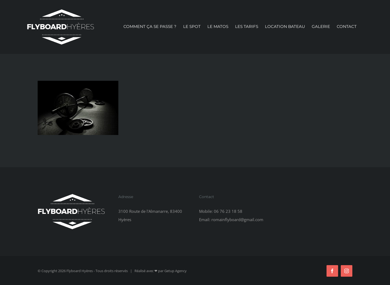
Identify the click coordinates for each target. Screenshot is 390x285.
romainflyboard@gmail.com (237, 219)
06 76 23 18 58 (228, 211)
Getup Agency (175, 270)
